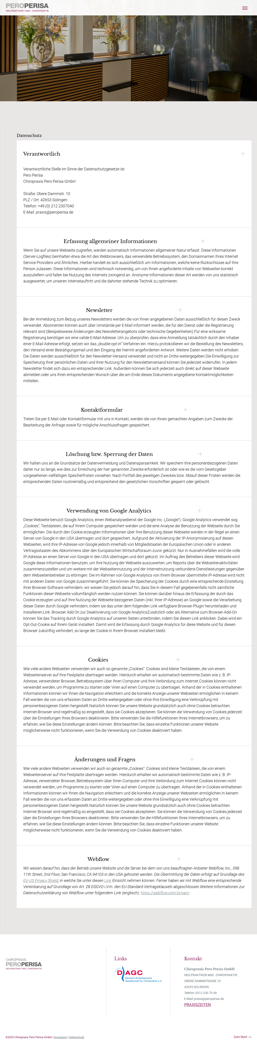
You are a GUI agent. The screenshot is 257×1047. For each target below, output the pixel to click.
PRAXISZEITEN (197, 1005)
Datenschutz (76, 1037)
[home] (27, 7)
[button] (245, 7)
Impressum (60, 1037)
